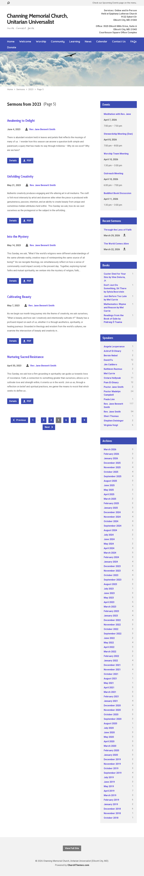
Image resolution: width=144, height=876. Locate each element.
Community (58, 41)
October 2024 (111, 521)
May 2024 (109, 543)
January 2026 (111, 458)
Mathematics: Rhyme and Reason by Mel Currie (115, 307)
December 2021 (112, 665)
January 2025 (111, 508)
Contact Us (119, 41)
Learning (74, 41)
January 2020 (111, 755)
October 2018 (111, 817)
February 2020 (111, 750)
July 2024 (109, 534)
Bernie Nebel (111, 355)
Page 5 (40, 89)
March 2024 (110, 552)
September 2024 (112, 525)
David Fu (108, 360)
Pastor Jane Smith (113, 387)
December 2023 (112, 566)
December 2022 (112, 620)
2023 (30, 89)
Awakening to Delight (21, 120)
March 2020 (110, 746)
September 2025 (112, 476)
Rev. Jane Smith (112, 411)
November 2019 (112, 764)
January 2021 (111, 701)
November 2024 (112, 516)
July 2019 (109, 777)
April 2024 (109, 548)
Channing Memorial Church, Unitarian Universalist (37, 18)
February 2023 (111, 611)
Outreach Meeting (113, 173)
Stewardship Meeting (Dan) (118, 134)
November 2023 (112, 570)
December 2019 (112, 759)
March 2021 (110, 692)
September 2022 (112, 633)
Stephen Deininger (114, 420)
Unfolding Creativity (20, 176)
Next (49, 427)
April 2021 (109, 687)
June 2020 (109, 732)
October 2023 (111, 575)
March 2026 (110, 449)
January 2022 (111, 660)
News (88, 41)
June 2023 (109, 593)
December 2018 (112, 808)
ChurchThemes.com (78, 865)
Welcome (25, 41)
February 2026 (111, 454)
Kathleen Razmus (113, 369)
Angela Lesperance (114, 346)
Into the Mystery (18, 236)
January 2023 (111, 615)
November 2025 (112, 467)
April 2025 (109, 494)
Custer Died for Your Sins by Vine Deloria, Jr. (115, 277)
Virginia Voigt (111, 425)
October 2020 (111, 714)
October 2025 (111, 472)
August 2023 (110, 584)
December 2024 (112, 512)
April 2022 (109, 647)
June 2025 (109, 485)
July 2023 (109, 588)
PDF (27, 160)
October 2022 (111, 629)
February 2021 (111, 696)
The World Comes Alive (116, 243)
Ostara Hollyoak (112, 378)
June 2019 (109, 782)
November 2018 (112, 813)
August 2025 (110, 481)
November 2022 (112, 624)
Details (13, 160)
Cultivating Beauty (19, 297)
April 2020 (109, 741)
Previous (19, 420)
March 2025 (110, 499)
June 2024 (109, 539)
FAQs (133, 41)
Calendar (101, 41)
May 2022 (109, 642)
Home (10, 41)
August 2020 (110, 723)
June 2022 (109, 638)
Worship (41, 41)
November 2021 (112, 669)
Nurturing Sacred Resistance (25, 357)
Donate (11, 47)
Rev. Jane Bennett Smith (42, 129)
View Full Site (72, 848)
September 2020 (112, 719)
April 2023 (109, 602)
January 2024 (111, 561)
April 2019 (109, 791)
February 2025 (111, 503)
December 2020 (112, 705)
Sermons (20, 89)
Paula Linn (109, 399)
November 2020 (112, 710)
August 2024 (110, 530)
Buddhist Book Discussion (117, 193)
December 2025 (112, 463)
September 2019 (112, 773)
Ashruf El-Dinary (112, 351)
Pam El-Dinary (111, 382)
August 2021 (110, 678)
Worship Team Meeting (116, 153)
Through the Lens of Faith (117, 229)
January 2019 (111, 804)
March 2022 (110, 651)
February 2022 (111, 656)
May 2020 (109, 737)
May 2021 (109, 683)
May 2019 (109, 786)
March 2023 (110, 606)
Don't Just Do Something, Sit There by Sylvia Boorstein (115, 288)
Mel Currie (109, 373)
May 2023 (109, 597)
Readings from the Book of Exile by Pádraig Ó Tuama (114, 318)
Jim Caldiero (110, 364)
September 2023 (112, 579)
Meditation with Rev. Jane (117, 114)
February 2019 (111, 800)
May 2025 (109, 490)
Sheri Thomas (111, 416)
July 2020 (109, 728)
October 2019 (111, 768)
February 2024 (111, 557)
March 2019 (110, 795)
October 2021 (111, 674)
